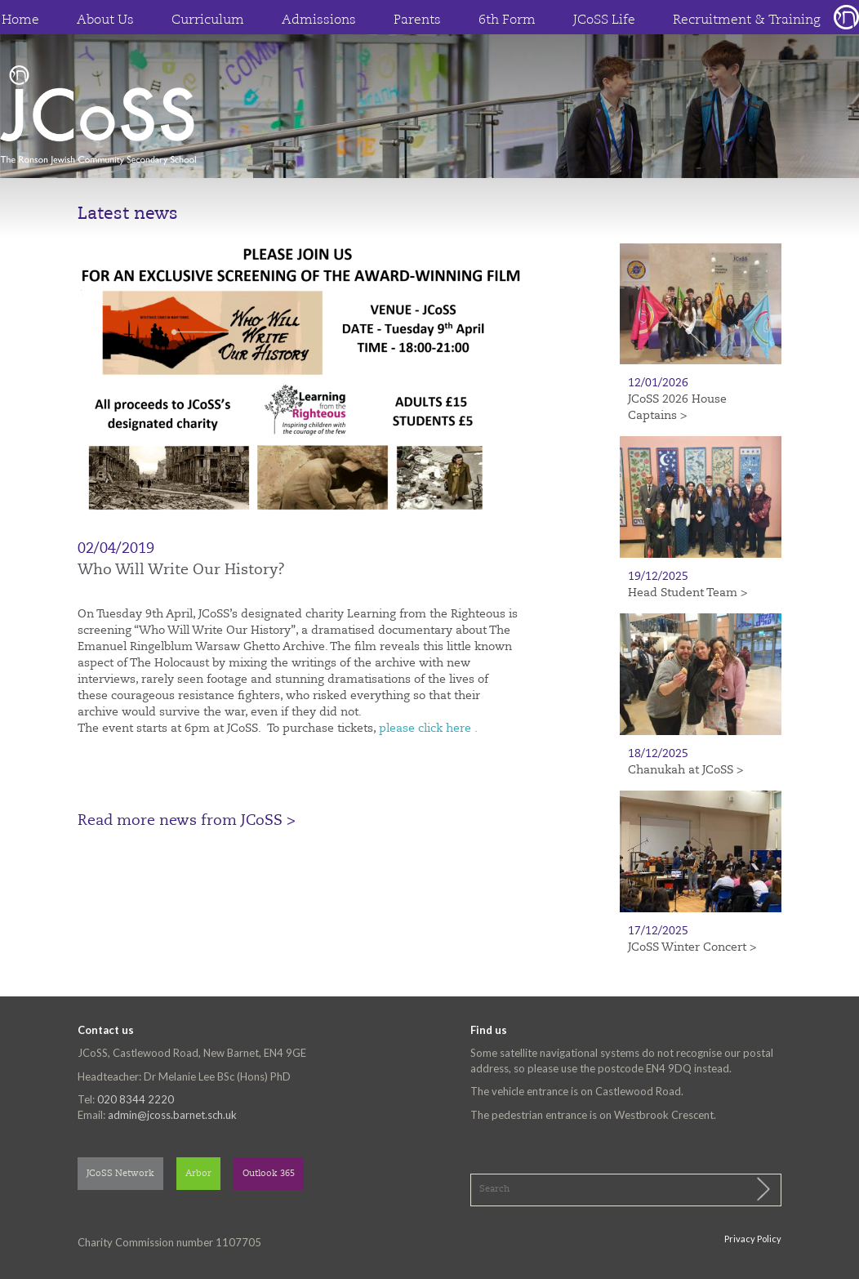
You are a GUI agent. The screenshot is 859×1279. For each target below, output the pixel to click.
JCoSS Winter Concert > (692, 947)
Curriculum (207, 20)
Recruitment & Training (747, 20)
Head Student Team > (687, 593)
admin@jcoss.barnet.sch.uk (172, 1114)
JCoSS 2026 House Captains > (677, 407)
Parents (417, 20)
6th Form (507, 20)
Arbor (198, 1174)
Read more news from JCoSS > (187, 820)
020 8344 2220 (135, 1099)
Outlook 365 (269, 1174)
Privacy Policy (752, 1238)
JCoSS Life (604, 20)
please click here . (428, 728)
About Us (105, 20)
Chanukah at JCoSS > (685, 770)
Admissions (319, 20)
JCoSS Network (120, 1174)
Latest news (128, 214)
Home (20, 20)
